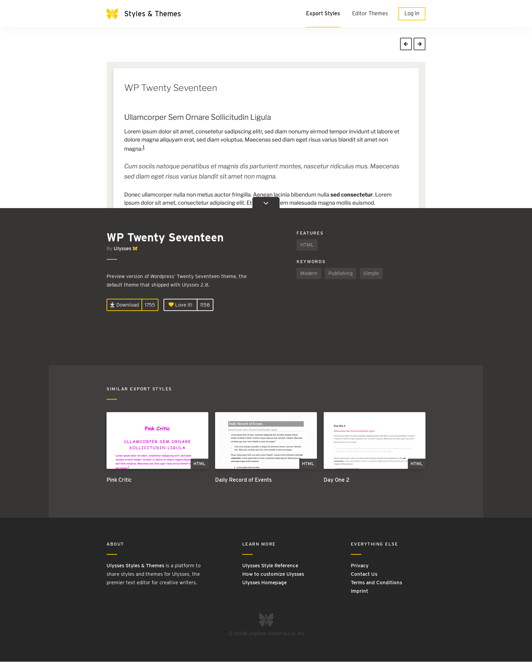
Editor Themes (370, 13)
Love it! (180, 305)
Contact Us (364, 574)
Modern (309, 273)
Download (124, 305)
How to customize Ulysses (273, 574)
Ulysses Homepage (264, 583)
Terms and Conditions (376, 583)
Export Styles (323, 13)
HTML (307, 245)
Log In (411, 13)
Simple (371, 273)
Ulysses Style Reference (270, 566)
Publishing (340, 273)
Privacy (359, 566)
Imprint (359, 591)
